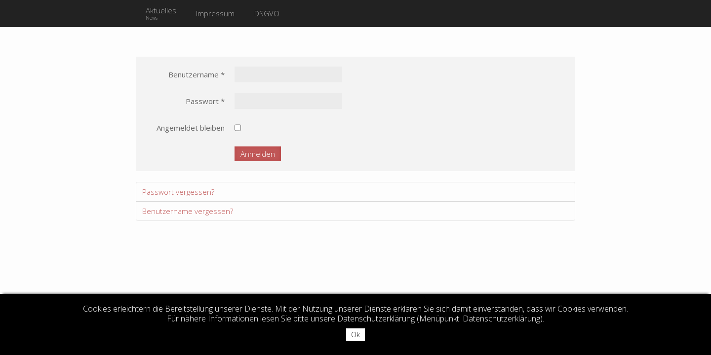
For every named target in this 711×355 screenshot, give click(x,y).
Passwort (205, 101)
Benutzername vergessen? (187, 211)
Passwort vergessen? (178, 192)
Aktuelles (161, 13)
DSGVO (266, 13)
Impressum (215, 13)
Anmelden (257, 154)
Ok (355, 334)
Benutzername (196, 74)
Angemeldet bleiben (191, 128)
